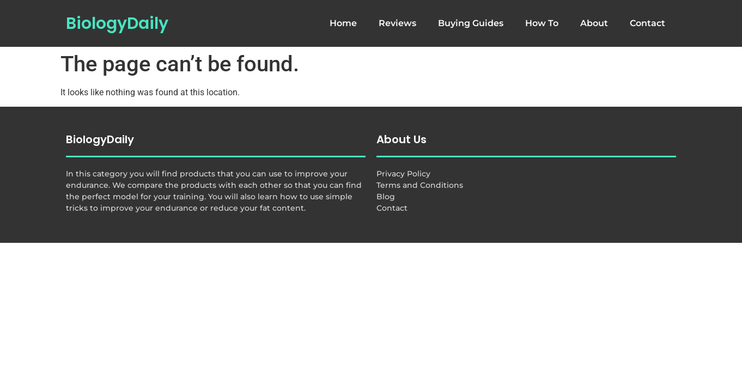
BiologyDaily (117, 23)
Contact (647, 23)
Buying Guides (470, 23)
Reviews (397, 23)
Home (343, 23)
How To (541, 23)
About (594, 23)
